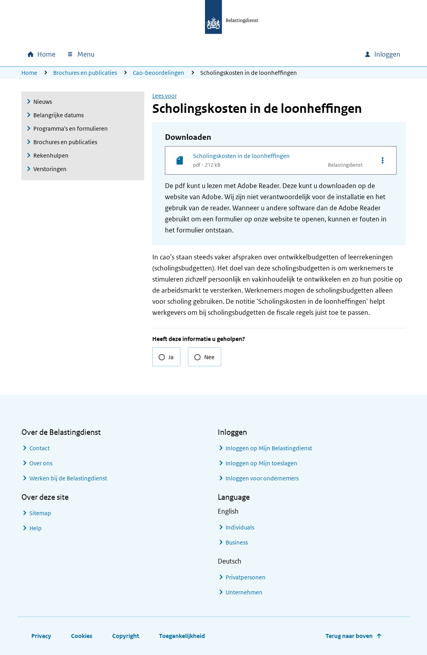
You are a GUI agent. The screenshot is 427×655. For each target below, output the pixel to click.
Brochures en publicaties (85, 72)
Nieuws (42, 101)
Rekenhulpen (51, 155)
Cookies (81, 636)
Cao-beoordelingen (158, 72)
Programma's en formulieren (70, 128)
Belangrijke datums (58, 115)
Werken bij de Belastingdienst (68, 478)
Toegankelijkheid (182, 636)
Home (29, 72)
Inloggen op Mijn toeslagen (261, 463)
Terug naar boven (349, 636)
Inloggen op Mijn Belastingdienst (269, 448)
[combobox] (290, 54)
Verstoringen (50, 169)
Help (35, 528)
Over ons (40, 463)
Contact (39, 448)
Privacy (41, 636)
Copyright (125, 636)
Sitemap (40, 513)
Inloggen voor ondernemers (262, 478)
